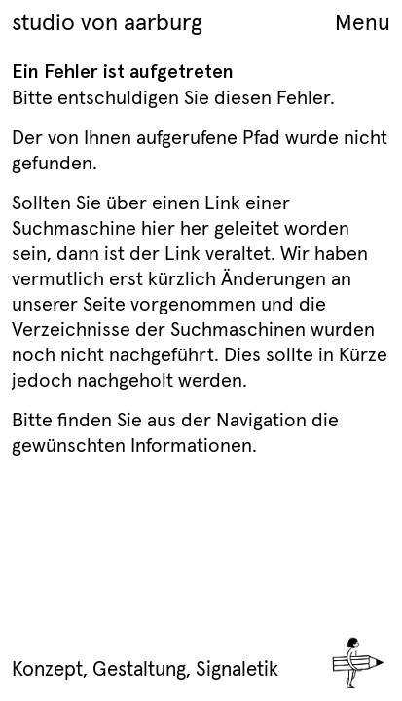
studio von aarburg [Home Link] (107, 22)
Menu (362, 22)
